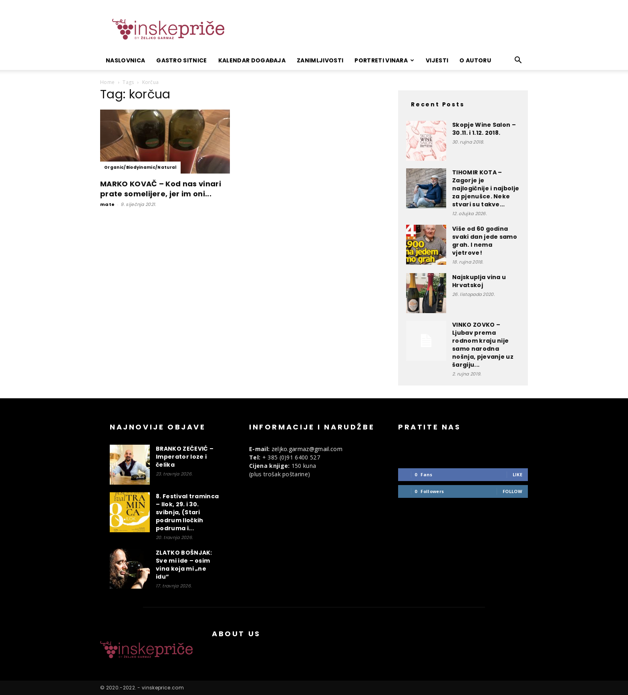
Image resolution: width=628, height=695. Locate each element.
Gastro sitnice (181, 60)
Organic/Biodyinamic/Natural (140, 167)
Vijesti (437, 60)
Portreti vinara (384, 60)
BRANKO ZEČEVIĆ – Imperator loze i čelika (184, 457)
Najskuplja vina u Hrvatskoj (479, 281)
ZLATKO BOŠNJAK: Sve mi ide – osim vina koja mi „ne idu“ (184, 565)
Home (107, 82)
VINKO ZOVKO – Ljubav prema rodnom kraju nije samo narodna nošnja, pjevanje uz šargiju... (482, 345)
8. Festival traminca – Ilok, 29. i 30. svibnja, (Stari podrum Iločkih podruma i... (187, 512)
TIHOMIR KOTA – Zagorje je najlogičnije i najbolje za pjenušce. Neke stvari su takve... (485, 188)
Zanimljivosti (320, 60)
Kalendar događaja (252, 60)
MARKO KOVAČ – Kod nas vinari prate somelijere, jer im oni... (160, 189)
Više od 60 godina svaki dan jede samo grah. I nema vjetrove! (484, 241)
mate (107, 204)
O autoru (475, 60)
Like (517, 474)
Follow (512, 491)
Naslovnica (125, 60)
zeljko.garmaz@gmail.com (307, 449)
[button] (518, 61)
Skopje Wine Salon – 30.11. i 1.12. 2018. (484, 129)
